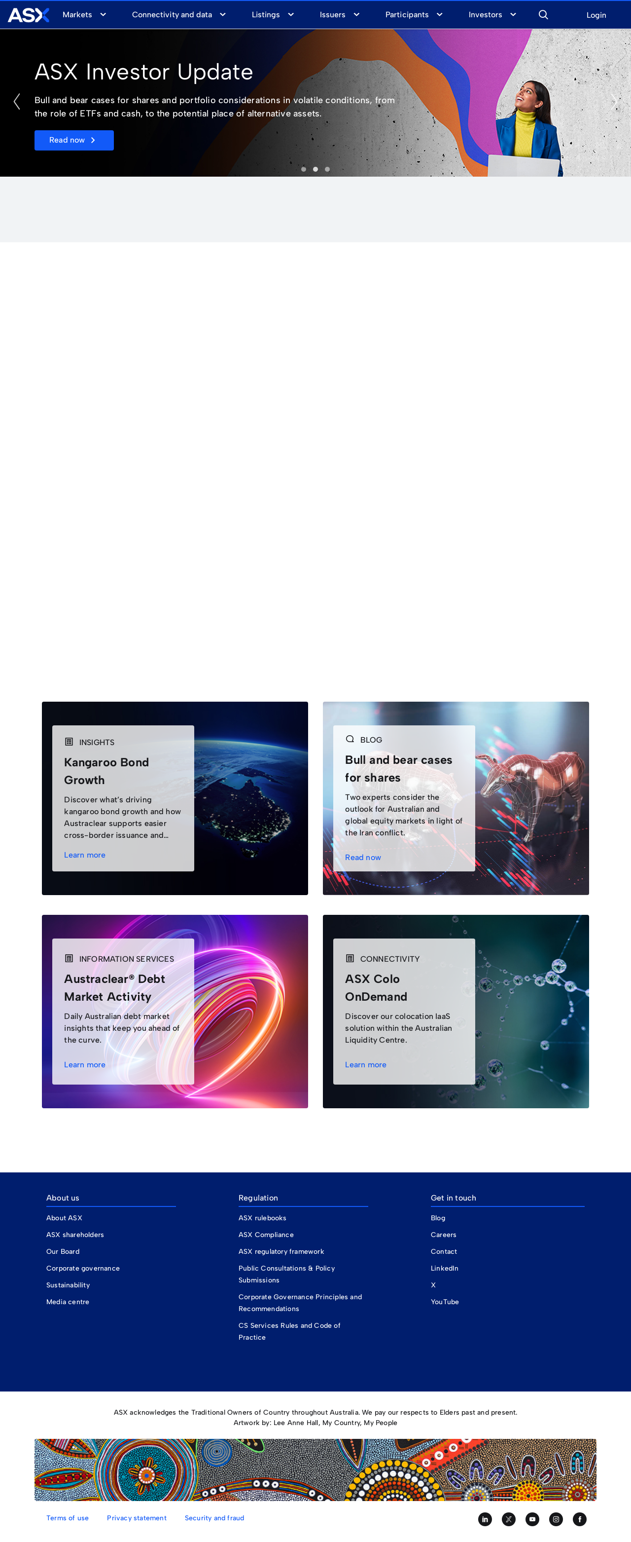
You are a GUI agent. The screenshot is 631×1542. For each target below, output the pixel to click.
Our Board (62, 1251)
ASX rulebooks (263, 1218)
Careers (443, 1235)
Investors (485, 14)
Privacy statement (136, 1518)
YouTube (445, 1302)
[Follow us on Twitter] (509, 1519)
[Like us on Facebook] (580, 1519)
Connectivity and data (172, 14)
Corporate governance (83, 1268)
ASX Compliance (266, 1235)
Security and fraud (215, 1518)
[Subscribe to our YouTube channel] (532, 1519)
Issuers (333, 14)
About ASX (64, 1218)
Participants (407, 14)
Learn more (86, 855)
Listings (266, 14)
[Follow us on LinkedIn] (485, 1519)
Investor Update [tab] (303, 169)
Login (596, 15)
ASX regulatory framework (281, 1251)
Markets (77, 14)
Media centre (67, 1302)
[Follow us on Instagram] (556, 1519)
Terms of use (67, 1518)
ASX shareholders (76, 1235)
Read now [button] (67, 140)
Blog (438, 1218)
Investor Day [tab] (315, 169)
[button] (543, 13)
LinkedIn (445, 1268)
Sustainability (68, 1285)
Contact (444, 1251)
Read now (365, 857)
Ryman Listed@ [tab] (327, 169)
